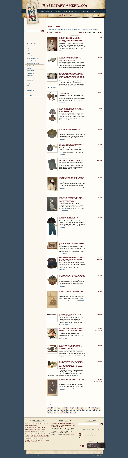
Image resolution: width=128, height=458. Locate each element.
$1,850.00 (100, 144)
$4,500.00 (100, 314)
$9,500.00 (100, 217)
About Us (86, 11)
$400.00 (100, 379)
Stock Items (29, 88)
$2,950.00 (100, 129)
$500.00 (100, 291)
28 (80, 410)
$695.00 (100, 108)
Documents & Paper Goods (33, 63)
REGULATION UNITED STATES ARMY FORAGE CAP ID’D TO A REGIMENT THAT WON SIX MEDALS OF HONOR (71, 259)
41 (67, 412)
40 (64, 412)
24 (67, 410)
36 (51, 412)
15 (92, 407)
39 (61, 412)
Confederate (29, 55)
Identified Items (30, 73)
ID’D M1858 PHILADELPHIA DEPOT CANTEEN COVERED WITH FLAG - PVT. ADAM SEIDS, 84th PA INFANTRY (72, 277)
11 (79, 407)
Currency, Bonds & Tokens (33, 60)
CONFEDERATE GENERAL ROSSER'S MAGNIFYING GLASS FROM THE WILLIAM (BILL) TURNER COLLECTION (70, 59)
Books (28, 48)
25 (70, 410)
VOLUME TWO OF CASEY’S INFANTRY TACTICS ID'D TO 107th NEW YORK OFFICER (71, 159)
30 (86, 410)
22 (61, 410)
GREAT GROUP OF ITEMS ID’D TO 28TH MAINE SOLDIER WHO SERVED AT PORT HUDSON (72, 329)
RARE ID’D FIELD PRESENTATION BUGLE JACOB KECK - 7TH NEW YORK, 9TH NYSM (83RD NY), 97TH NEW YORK (63, 425)
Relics (28, 85)
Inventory (58, 11)
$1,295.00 (100, 275)
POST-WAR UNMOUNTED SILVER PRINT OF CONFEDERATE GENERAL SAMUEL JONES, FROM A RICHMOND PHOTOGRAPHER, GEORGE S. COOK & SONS (71, 199)
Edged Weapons (30, 65)
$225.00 (100, 159)
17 (98, 407)
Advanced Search (36, 33)
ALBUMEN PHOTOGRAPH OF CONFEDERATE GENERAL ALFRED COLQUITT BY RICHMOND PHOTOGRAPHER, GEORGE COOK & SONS (71, 179)
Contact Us (94, 11)
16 (95, 407)
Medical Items (30, 75)
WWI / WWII (29, 95)
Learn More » (62, 50)
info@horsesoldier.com (97, 451)
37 (55, 412)
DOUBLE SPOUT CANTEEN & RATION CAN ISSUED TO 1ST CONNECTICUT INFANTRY (70, 130)
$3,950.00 (100, 258)
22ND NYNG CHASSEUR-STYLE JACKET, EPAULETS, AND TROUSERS (70, 218)
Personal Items (30, 80)
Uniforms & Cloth (30, 90)
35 (48, 412)
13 (85, 407)
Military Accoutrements (32, 78)
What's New (50, 11)
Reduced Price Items (31, 43)
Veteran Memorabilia (31, 92)
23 (64, 410)
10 (76, 407)
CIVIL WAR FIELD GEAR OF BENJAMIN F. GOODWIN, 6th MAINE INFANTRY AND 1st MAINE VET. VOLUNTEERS (70, 347)
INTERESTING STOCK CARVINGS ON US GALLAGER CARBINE (70, 315)
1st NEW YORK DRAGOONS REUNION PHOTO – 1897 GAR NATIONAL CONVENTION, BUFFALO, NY (72, 243)
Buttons (28, 53)
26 (74, 410)
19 (51, 410)
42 (70, 412)
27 (77, 410)
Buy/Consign (68, 11)
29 (83, 410)
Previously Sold (41, 455)
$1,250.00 (100, 328)
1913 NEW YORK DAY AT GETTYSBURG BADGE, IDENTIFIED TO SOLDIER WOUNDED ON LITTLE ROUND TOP (71, 110)
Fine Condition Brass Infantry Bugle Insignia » (34, 431)
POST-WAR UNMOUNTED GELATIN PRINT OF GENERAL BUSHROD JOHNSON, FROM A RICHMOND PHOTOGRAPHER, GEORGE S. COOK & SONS (71, 39)
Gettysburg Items (30, 70)
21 (58, 410)
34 (99, 410)
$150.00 (100, 37)
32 (93, 410)
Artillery (28, 46)
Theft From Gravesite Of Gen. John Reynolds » (35, 427)
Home (42, 11)
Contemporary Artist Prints (33, 58)
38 (58, 412)
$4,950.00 (100, 345)
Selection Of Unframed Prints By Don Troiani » (35, 429)
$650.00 (100, 242)
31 (90, 410)
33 (96, 410)
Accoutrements (52, 29)
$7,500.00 (100, 73)
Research (78, 11)
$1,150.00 (100, 92)
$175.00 (100, 197)
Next (75, 412)
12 (82, 407)
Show (80, 32)
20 (55, 410)
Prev (49, 407)
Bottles (28, 51)
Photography (29, 83)
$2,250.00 (100, 57)
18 (48, 410)
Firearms (29, 68)
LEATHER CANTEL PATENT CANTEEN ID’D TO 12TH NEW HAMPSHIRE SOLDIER (71, 145)
